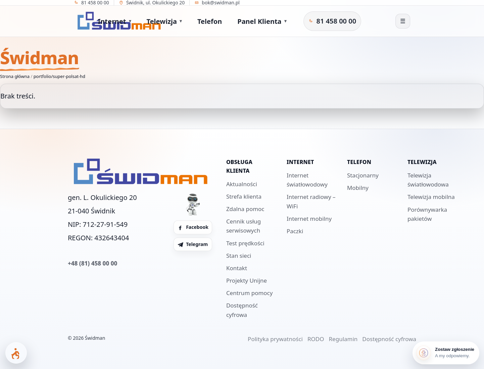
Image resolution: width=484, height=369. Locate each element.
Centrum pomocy (249, 293)
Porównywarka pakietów (427, 214)
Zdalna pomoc (245, 209)
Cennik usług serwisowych (243, 225)
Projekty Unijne (246, 280)
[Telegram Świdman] (354, 21)
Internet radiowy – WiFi (311, 201)
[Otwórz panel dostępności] (16, 353)
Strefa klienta (243, 196)
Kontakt (236, 268)
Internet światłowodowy (307, 179)
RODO (315, 339)
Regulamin (343, 339)
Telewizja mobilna (431, 197)
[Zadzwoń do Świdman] (306, 21)
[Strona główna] (56, 21)
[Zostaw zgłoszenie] (446, 352)
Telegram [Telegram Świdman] (192, 244)
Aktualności (241, 184)
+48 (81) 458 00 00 (92, 263)
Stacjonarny (363, 175)
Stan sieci (238, 255)
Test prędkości (245, 243)
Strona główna (15, 76)
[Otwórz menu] (402, 21)
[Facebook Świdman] (344, 21)
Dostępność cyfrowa (242, 309)
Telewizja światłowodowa (428, 179)
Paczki (295, 231)
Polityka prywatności (275, 339)
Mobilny (358, 188)
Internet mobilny (309, 218)
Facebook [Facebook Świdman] (192, 227)
